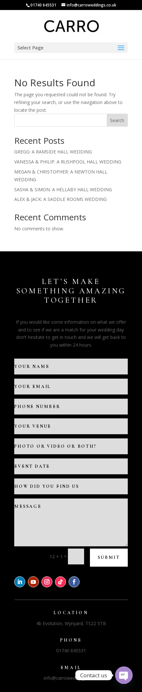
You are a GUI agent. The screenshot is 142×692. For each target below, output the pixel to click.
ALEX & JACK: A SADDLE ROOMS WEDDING (60, 199)
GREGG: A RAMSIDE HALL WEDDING (53, 152)
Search (117, 120)
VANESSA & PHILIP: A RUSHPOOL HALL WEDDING (67, 162)
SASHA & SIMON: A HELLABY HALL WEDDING (63, 189)
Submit (109, 557)
